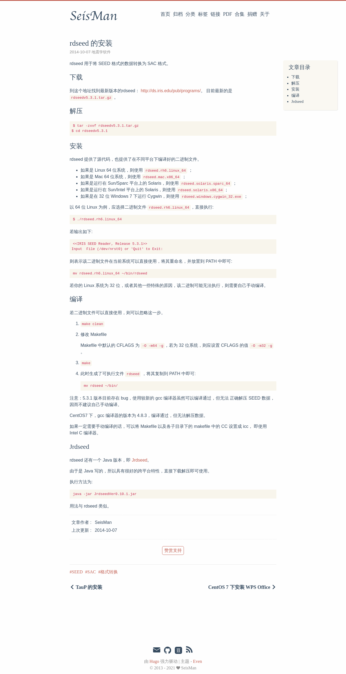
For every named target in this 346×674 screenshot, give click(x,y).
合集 (240, 14)
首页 (165, 14)
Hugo (154, 661)
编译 (295, 95)
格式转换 (109, 572)
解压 (295, 83)
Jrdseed (297, 101)
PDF (227, 14)
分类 (190, 14)
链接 (215, 14)
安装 (295, 89)
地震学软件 (101, 52)
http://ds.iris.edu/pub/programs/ (171, 90)
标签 (203, 14)
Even (197, 661)
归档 (178, 14)
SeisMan (93, 16)
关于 (265, 14)
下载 (295, 77)
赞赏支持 (173, 550)
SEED (77, 572)
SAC (91, 572)
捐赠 (252, 14)
